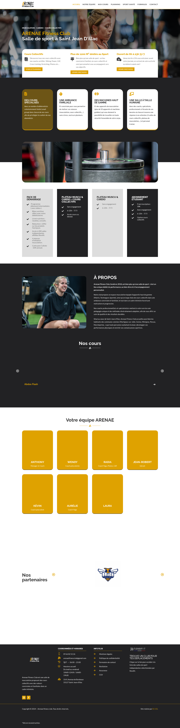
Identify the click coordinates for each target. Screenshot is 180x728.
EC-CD (155, 709)
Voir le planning (33, 69)
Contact (154, 4)
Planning (115, 4)
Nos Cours (103, 4)
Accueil (76, 4)
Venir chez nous (79, 72)
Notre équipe (89, 4)
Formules (142, 4)
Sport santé (129, 4)
